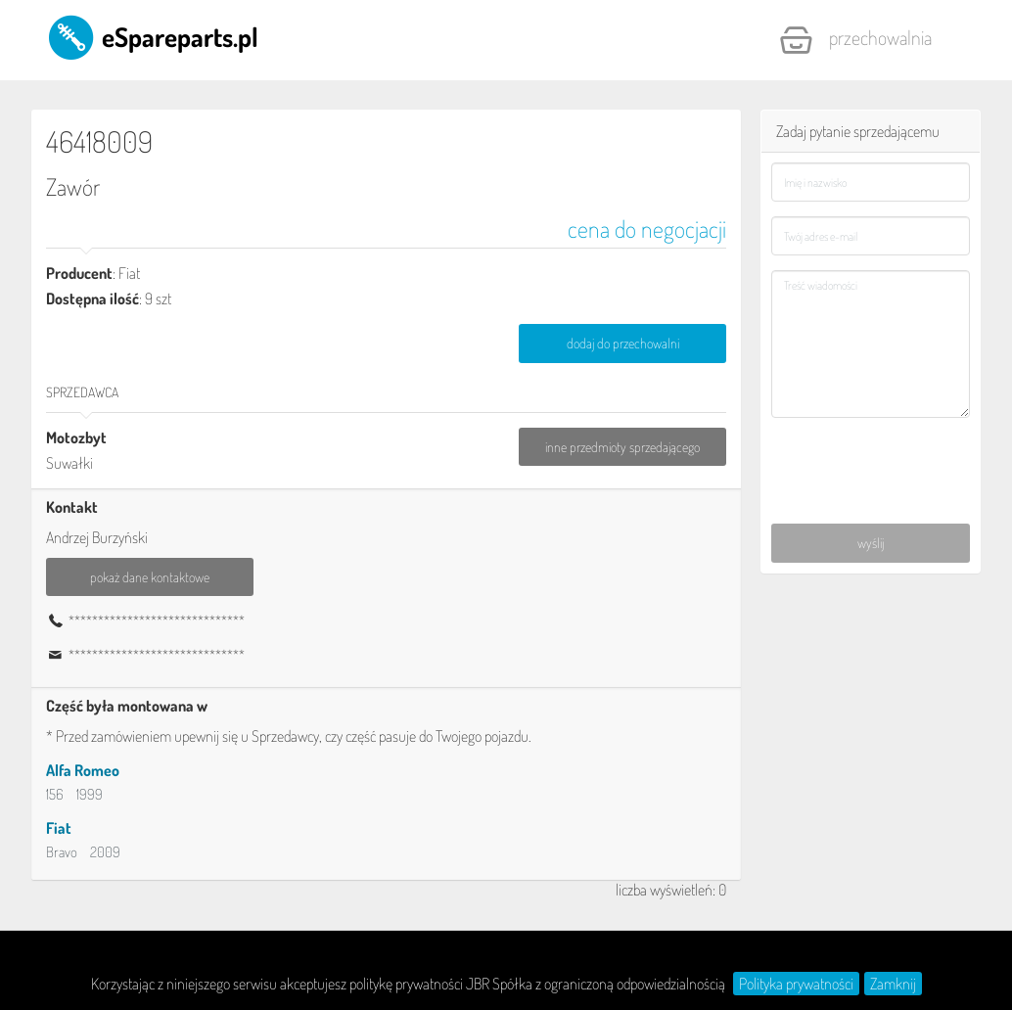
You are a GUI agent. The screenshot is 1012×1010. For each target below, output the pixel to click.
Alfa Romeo (82, 770)
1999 (89, 794)
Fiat (58, 828)
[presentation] (871, 458)
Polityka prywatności (796, 983)
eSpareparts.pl (152, 36)
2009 (105, 852)
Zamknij (893, 983)
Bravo (61, 852)
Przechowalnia (855, 40)
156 (55, 794)
